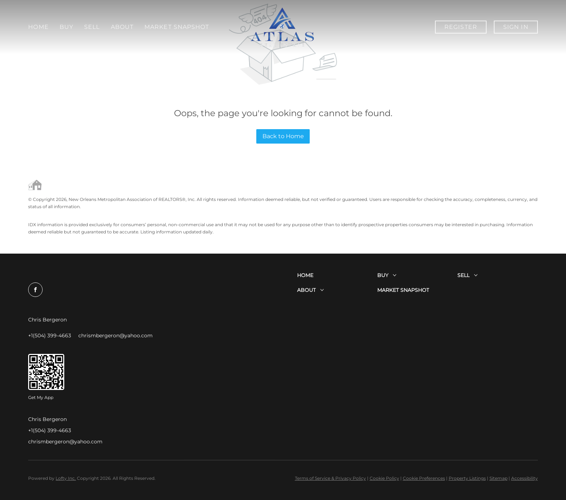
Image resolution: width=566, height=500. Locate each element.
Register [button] (460, 26)
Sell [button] (92, 26)
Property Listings (467, 478)
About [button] (122, 26)
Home (38, 26)
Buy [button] (66, 26)
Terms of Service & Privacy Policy (330, 478)
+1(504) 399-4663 (49, 430)
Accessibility (524, 478)
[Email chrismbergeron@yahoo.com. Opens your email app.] (115, 335)
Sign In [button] (515, 26)
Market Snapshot (392, 26)
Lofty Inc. (66, 478)
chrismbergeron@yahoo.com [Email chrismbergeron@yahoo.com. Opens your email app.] (65, 441)
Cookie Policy (384, 478)
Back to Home (283, 136)
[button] (337, 275)
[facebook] (35, 289)
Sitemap (498, 478)
